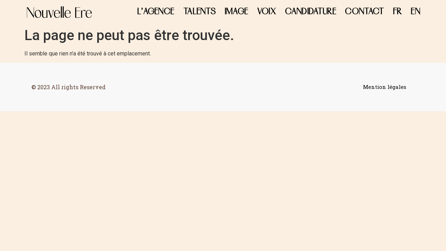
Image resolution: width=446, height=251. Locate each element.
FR (397, 12)
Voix (266, 12)
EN (415, 12)
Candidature (310, 12)
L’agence (155, 12)
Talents (199, 12)
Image (236, 12)
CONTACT (364, 12)
